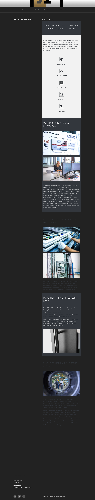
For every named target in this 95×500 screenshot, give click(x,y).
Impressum (54, 10)
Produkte (38, 10)
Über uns (24, 10)
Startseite (16, 10)
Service (31, 10)
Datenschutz (63, 10)
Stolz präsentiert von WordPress (57, 496)
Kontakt (46, 10)
